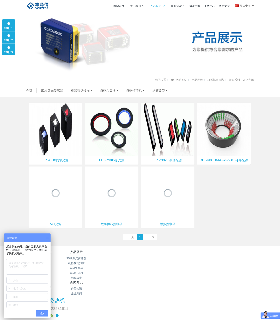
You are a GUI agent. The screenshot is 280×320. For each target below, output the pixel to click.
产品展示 (157, 6)
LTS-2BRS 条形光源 (168, 160)
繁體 (140, 310)
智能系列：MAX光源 (241, 79)
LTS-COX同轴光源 (55, 160)
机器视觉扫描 (215, 79)
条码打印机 (134, 90)
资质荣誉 (224, 6)
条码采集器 (108, 90)
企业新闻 (121, 263)
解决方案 (194, 6)
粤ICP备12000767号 (115, 303)
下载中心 (209, 6)
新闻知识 (178, 6)
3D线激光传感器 (51, 90)
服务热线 (206, 255)
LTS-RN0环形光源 (111, 160)
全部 (29, 90)
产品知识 (121, 258)
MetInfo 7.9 (152, 303)
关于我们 (137, 6)
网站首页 (118, 6)
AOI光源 (55, 224)
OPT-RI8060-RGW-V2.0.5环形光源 (224, 160)
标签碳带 (158, 90)
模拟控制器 (168, 224)
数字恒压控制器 (111, 224)
